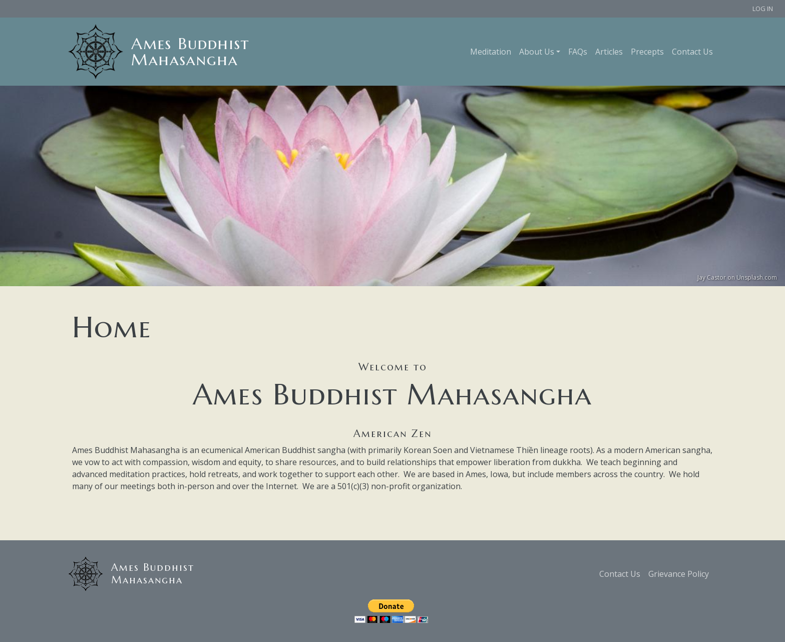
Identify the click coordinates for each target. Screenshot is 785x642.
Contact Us (692, 51)
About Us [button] (536, 51)
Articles (609, 51)
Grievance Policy (678, 573)
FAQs (577, 51)
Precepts (647, 51)
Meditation (490, 51)
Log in (762, 8)
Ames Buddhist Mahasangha (190, 52)
